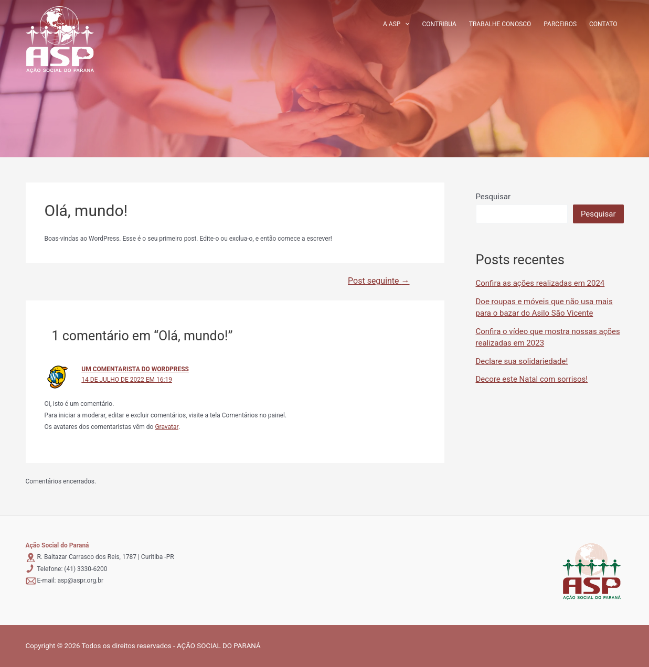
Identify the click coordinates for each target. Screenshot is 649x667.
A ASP (396, 24)
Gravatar (166, 427)
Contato (603, 24)
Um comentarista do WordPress (135, 369)
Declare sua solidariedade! (522, 361)
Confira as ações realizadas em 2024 (540, 283)
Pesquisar (493, 196)
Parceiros (560, 24)
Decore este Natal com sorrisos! (532, 379)
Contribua (439, 24)
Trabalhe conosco (500, 24)
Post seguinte (378, 281)
